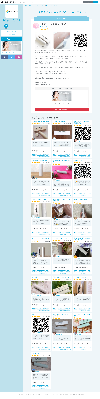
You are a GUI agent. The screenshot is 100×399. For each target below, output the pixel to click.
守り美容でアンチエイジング (40, 160)
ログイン (96, 2)
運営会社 (34, 394)
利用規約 (46, 394)
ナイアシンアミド (41, 154)
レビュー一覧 (12, 34)
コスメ (34, 154)
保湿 (47, 154)
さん (39, 140)
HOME (16, 394)
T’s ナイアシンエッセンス (60, 121)
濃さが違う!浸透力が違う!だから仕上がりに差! (82, 238)
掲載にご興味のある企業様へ (79, 394)
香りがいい (35, 314)
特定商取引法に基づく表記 (65, 394)
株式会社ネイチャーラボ (44, 156)
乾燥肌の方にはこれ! (79, 160)
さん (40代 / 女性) (44, 26)
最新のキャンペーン (11, 31)
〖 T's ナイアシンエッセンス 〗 (40, 121)
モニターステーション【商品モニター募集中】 (9, 2)
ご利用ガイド (22, 394)
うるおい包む (35, 353)
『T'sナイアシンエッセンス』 (61, 277)
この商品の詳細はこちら (62, 110)
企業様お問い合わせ (88, 2)
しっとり (34, 277)
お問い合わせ (40, 394)
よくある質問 (28, 394)
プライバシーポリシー (54, 394)
